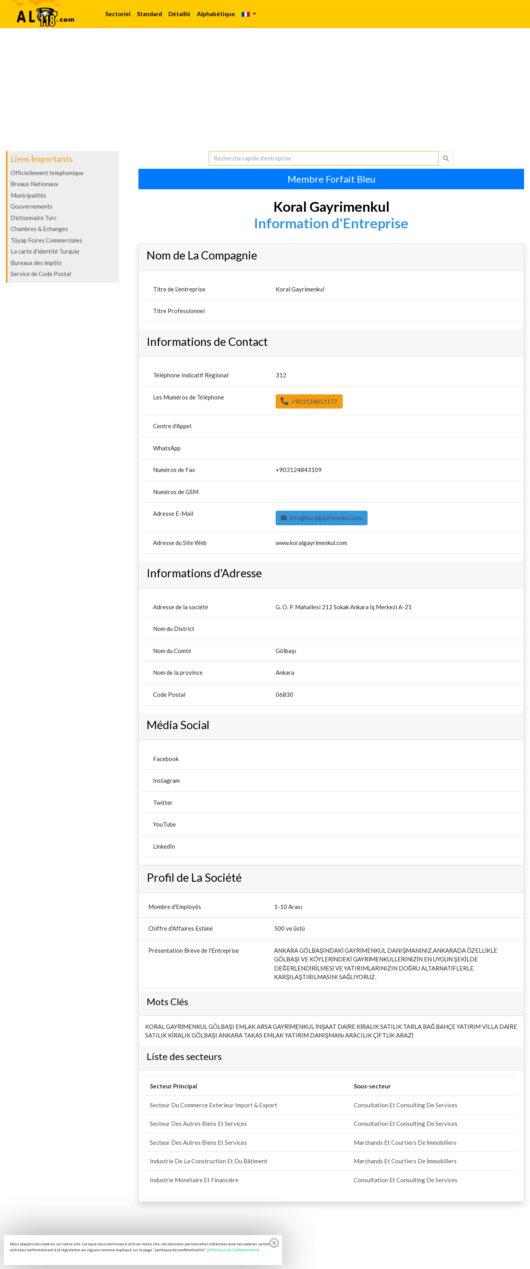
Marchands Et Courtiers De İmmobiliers (405, 1142)
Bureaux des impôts (36, 262)
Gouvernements (31, 206)
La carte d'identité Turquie (45, 251)
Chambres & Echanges (39, 228)
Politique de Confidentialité (234, 1249)
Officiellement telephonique (47, 172)
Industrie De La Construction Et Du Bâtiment (208, 1160)
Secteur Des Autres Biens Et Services (198, 1123)
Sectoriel (118, 13)
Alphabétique (216, 13)
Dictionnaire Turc (34, 217)
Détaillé (179, 13)
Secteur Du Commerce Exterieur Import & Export (213, 1105)
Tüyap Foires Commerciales (46, 240)
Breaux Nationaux (34, 183)
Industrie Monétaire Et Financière (194, 1179)
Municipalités (28, 195)
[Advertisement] (265, 89)
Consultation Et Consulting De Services (405, 1105)
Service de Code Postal (41, 273)
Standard (149, 13)
